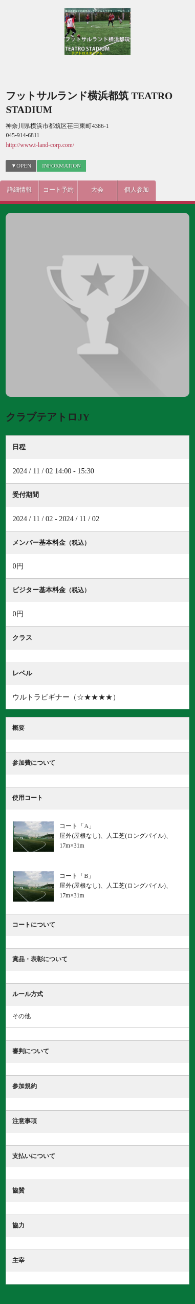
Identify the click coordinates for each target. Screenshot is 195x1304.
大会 (97, 190)
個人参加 (136, 190)
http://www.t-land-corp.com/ (40, 145)
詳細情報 (19, 190)
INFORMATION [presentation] (61, 165)
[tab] (61, 166)
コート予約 (58, 190)
